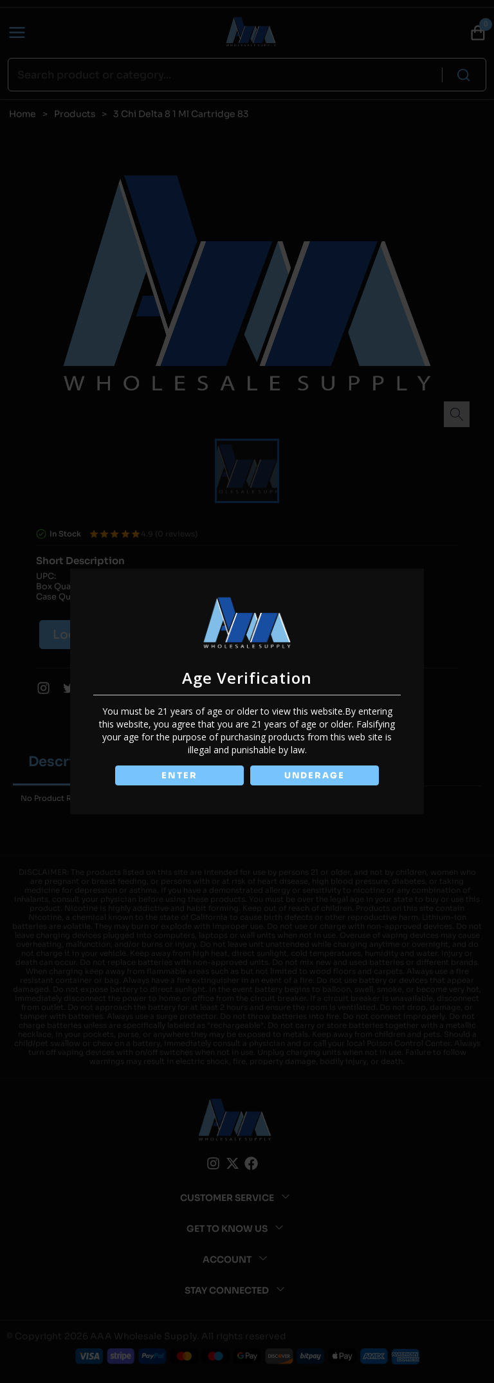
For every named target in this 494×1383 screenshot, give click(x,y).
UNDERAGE (315, 775)
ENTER (178, 775)
